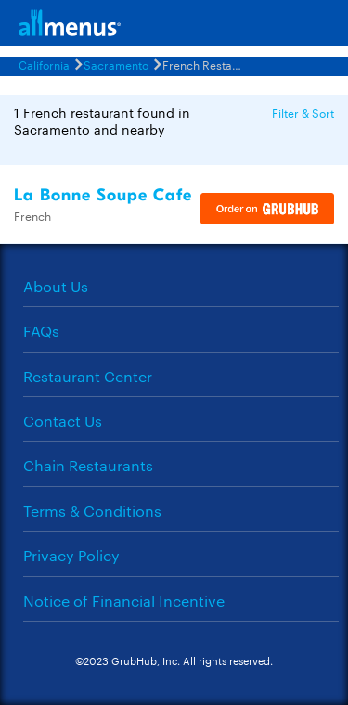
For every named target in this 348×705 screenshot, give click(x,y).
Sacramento (116, 64)
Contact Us (62, 420)
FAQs (41, 330)
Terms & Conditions (92, 510)
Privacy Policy (71, 555)
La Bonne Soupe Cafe (103, 195)
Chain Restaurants (88, 465)
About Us (55, 286)
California (44, 64)
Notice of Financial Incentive (124, 600)
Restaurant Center (87, 376)
